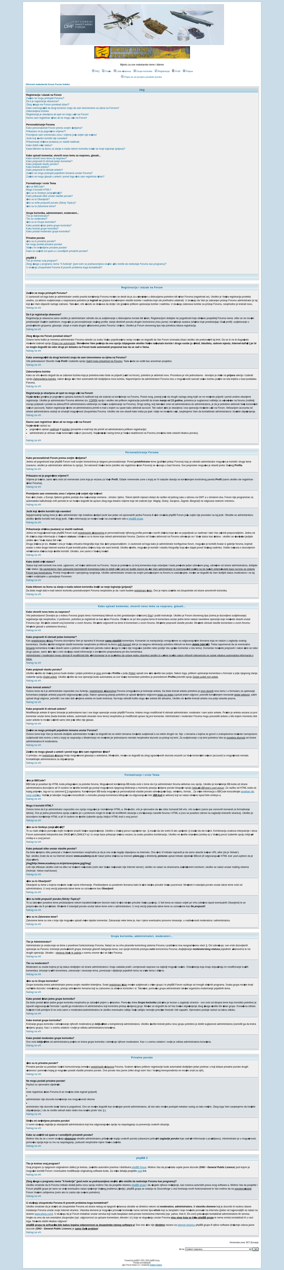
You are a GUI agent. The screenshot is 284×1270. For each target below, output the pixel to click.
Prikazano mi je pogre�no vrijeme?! (46, 131)
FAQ (96, 71)
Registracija (162, 71)
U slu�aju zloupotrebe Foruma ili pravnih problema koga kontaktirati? (64, 267)
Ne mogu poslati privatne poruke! (44, 244)
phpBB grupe (136, 518)
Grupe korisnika (143, 71)
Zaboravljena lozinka (37, 111)
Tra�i (106, 71)
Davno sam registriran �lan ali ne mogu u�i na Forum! (56, 117)
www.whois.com (43, 1213)
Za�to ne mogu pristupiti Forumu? (45, 98)
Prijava (188, 71)
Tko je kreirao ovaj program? (42, 260)
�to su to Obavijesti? (38, 199)
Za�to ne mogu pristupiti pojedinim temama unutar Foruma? (59, 173)
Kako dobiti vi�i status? (39, 145)
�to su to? (51, 202)
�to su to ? (41, 206)
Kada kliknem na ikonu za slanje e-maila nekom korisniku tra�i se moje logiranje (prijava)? (75, 148)
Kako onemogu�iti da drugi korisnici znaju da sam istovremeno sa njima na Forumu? (72, 108)
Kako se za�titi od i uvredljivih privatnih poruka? (57, 251)
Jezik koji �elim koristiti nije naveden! (46, 138)
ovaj (139, 1171)
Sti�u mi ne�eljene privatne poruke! (46, 247)
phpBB (136, 1260)
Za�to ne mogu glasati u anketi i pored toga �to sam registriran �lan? (65, 176)
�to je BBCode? (35, 186)
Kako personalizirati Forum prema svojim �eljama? (54, 127)
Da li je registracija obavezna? (42, 101)
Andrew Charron (156, 1265)
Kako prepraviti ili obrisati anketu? (44, 169)
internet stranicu (186, 1225)
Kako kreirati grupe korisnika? (42, 228)
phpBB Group (139, 1167)
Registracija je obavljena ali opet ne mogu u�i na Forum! (57, 114)
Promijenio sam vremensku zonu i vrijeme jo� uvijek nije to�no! (61, 134)
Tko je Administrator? (37, 215)
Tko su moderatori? (36, 218)
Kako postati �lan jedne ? (48, 225)
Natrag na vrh (33, 307)
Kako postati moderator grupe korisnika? (48, 231)
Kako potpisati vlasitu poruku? (42, 164)
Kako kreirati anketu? (37, 167)
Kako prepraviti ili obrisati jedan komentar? (49, 161)
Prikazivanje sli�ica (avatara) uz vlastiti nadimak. (53, 141)
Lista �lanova (122, 71)
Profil (176, 71)
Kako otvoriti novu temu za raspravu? (46, 158)
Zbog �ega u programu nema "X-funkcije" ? (96, 264)
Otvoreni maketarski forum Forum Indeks (48, 84)
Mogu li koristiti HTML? (38, 189)
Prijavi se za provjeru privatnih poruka (141, 77)
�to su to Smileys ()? (44, 193)
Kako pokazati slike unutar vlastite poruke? (49, 196)
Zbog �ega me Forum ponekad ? (47, 104)
